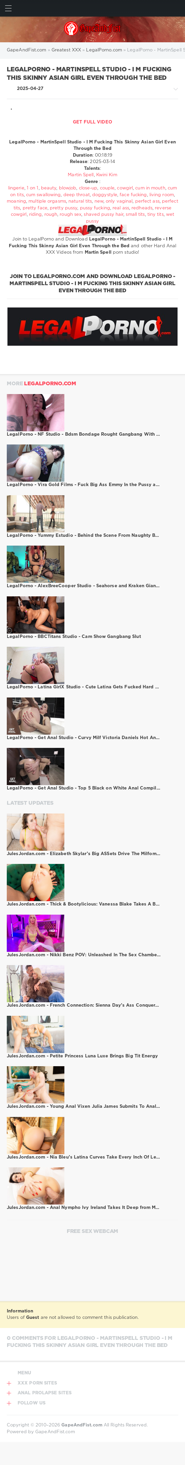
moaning (16, 201)
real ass (120, 208)
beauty (49, 188)
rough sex (70, 214)
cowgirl (125, 188)
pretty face (35, 208)
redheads (141, 208)
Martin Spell (81, 175)
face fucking (133, 195)
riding (35, 214)
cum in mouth (150, 188)
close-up (88, 188)
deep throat (76, 195)
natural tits (80, 201)
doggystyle (104, 195)
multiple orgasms (47, 201)
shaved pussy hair (103, 214)
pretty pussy (63, 208)
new (99, 201)
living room (161, 195)
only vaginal (119, 201)
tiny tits (155, 214)
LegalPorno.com (50, 384)
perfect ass (147, 201)
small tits (135, 214)
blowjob (68, 188)
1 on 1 (33, 188)
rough (51, 214)
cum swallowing (43, 195)
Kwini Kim (106, 175)
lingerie (16, 188)
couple (107, 188)
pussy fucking (95, 208)
